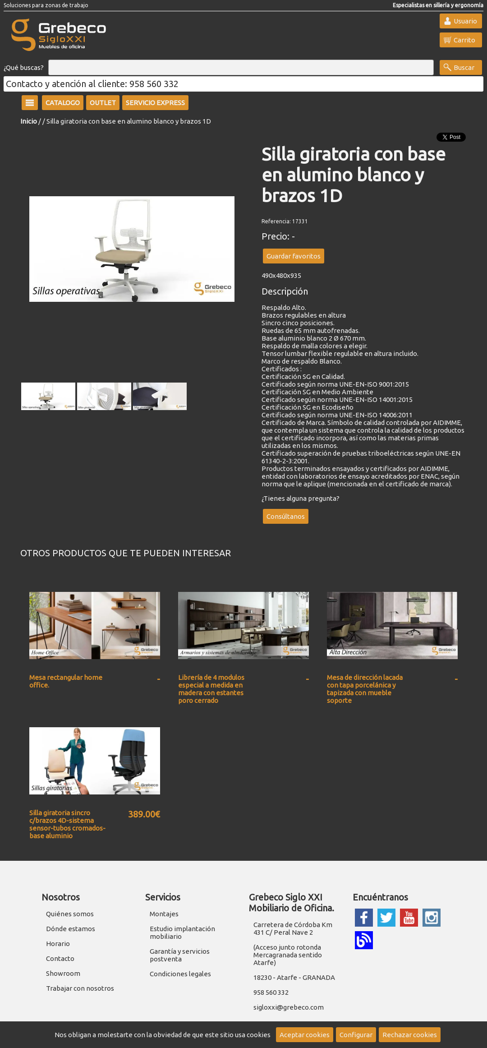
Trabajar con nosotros (80, 988)
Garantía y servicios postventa (180, 955)
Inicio (28, 121)
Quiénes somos (70, 914)
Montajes (164, 914)
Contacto (60, 958)
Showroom (63, 973)
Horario (58, 943)
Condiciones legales (180, 974)
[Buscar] (241, 68)
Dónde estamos (70, 929)
